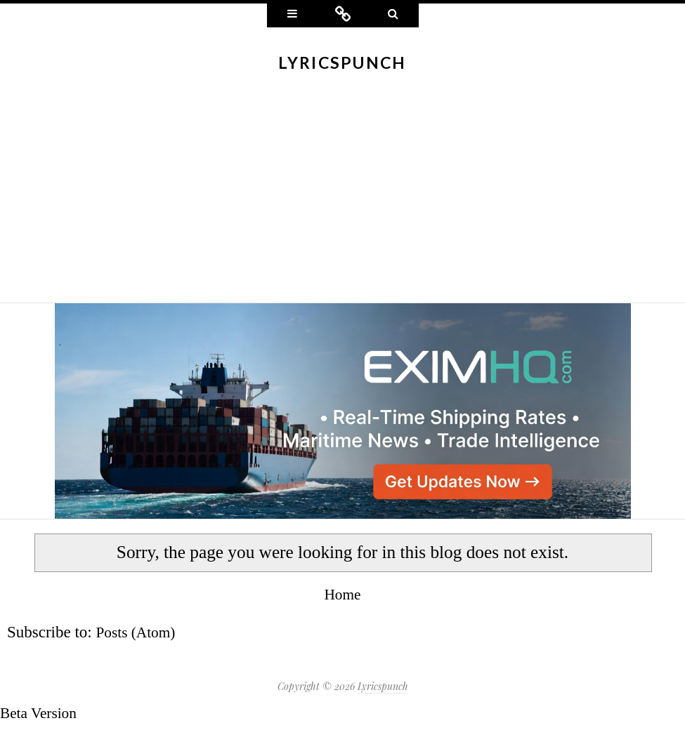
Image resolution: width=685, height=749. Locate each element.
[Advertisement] (342, 197)
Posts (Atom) (139, 632)
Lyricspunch (342, 62)
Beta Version (41, 713)
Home (342, 594)
